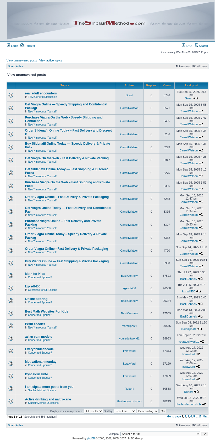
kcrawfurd (129, 351)
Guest (129, 95)
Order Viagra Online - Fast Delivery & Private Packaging (66, 249)
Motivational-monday (41, 362)
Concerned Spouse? (40, 277)
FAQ (187, 45)
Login (12, 45)
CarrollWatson (129, 108)
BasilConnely (129, 275)
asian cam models (38, 336)
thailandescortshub (129, 401)
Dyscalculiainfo (36, 374)
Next (205, 416)
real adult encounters (41, 93)
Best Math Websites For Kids (46, 311)
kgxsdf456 (33, 286)
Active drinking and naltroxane (48, 399)
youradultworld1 (129, 338)
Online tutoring (36, 299)
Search (201, 45)
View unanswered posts (22, 60)
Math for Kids (35, 274)
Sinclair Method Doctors (42, 390)
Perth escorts (35, 324)
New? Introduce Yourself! (42, 111)
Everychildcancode (39, 349)
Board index (15, 66)
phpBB (91, 438)
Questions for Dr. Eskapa (42, 289)
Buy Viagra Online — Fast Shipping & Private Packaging (67, 261)
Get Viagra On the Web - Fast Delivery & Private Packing (67, 158)
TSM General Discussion (42, 96)
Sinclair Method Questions (43, 402)
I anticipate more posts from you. (50, 387)
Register (27, 45)
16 (200, 416)
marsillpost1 (129, 325)
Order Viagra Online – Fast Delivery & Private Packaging (67, 197)
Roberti (129, 388)
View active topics (50, 60)
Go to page (174, 416)
